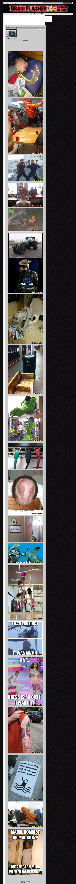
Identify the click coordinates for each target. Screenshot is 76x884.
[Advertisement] (37, 19)
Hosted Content (34, 13)
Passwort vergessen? (12, 3)
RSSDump (43, 13)
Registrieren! (18, 3)
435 (16, 38)
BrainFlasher (10, 38)
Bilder (7, 38)
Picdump (14, 38)
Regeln (21, 3)
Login (7, 3)
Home (5, 3)
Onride (39, 13)
